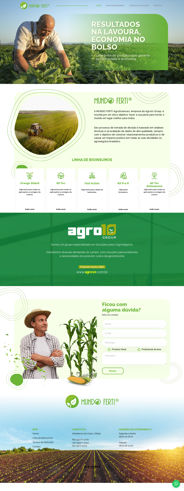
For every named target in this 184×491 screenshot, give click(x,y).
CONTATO (158, 6)
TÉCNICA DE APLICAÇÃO (139, 6)
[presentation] (146, 379)
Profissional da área (151, 357)
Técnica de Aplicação (43, 450)
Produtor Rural (119, 357)
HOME (98, 6)
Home (36, 441)
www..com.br (92, 278)
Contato (37, 455)
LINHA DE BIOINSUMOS (115, 6)
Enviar (112, 379)
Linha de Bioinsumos (43, 446)
